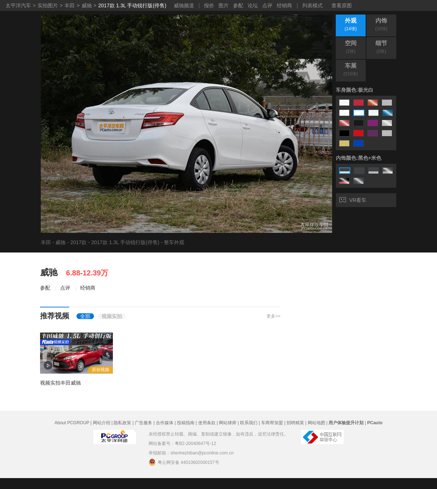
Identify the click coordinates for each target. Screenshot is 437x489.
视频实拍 (112, 316)
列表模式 (312, 5)
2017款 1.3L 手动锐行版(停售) (132, 5)
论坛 (253, 5)
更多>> (273, 316)
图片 (224, 5)
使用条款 (207, 422)
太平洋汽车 (18, 5)
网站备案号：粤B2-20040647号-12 (182, 443)
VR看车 (352, 200)
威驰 (87, 5)
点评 (267, 5)
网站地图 (316, 422)
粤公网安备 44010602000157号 (184, 462)
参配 (238, 5)
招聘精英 (295, 422)
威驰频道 (184, 5)
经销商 (284, 5)
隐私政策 (122, 422)
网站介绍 (101, 422)
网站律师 (227, 422)
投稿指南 (185, 422)
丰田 (69, 5)
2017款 (78, 242)
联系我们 (248, 422)
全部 (85, 316)
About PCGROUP (72, 422)
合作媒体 (164, 422)
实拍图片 (48, 5)
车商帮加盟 (272, 422)
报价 (209, 5)
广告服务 (143, 422)
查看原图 (341, 5)
